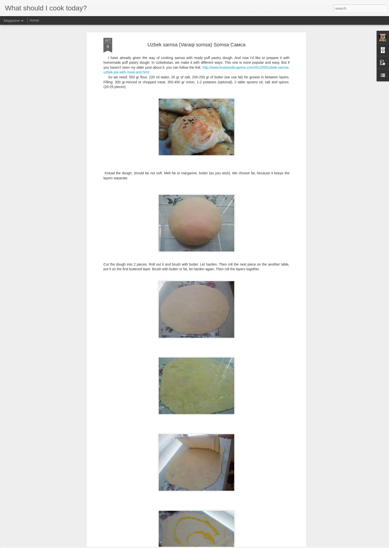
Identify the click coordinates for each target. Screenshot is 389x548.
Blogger (210, 545)
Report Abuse (224, 545)
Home (34, 20)
